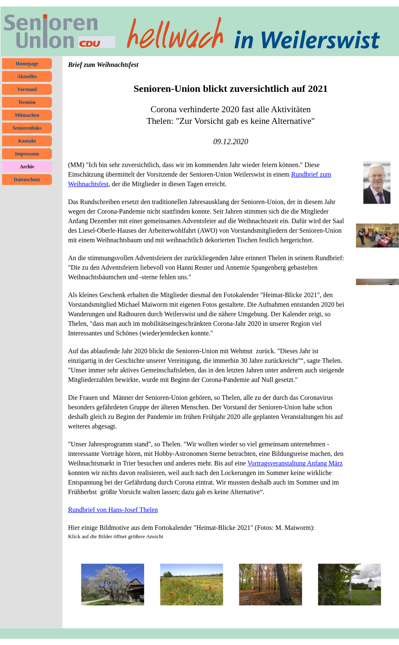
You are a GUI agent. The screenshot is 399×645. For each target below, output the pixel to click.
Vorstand (27, 89)
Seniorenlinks (27, 128)
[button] (112, 585)
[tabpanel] (231, 110)
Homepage (27, 63)
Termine (27, 102)
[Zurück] (72, 585)
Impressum (27, 154)
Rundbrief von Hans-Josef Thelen (113, 509)
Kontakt (27, 141)
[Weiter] (389, 585)
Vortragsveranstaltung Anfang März (294, 463)
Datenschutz (27, 179)
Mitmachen (27, 115)
